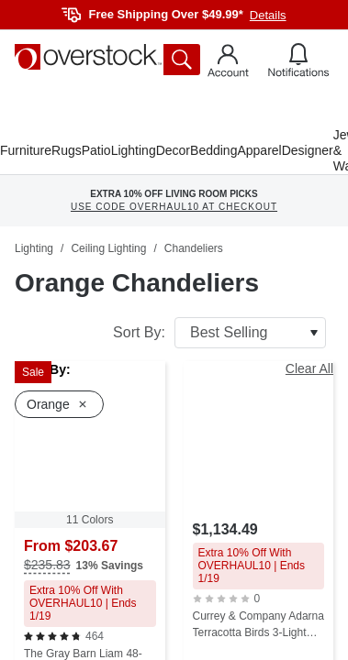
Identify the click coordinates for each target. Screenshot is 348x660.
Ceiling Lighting (108, 248)
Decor (173, 150)
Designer (307, 150)
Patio (96, 150)
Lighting (133, 150)
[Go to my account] (228, 63)
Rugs (66, 150)
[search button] (181, 59)
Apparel (259, 150)
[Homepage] (88, 57)
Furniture (25, 150)
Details (268, 15)
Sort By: (219, 332)
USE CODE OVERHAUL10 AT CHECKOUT (174, 207)
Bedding (213, 150)
